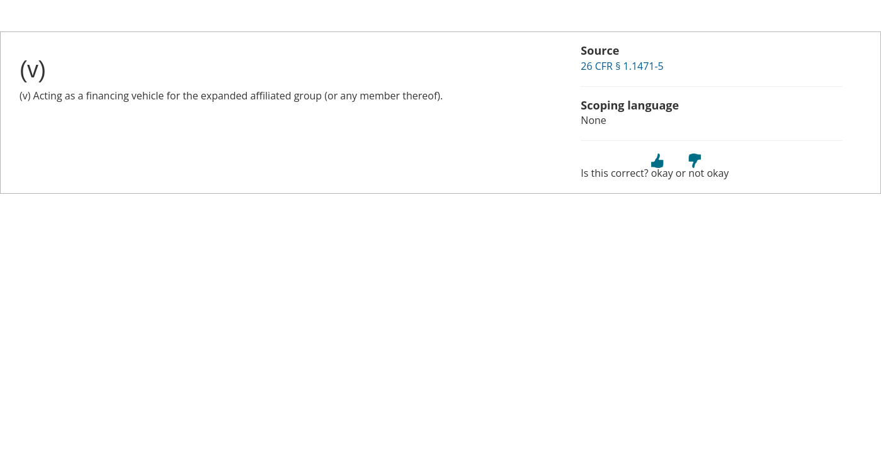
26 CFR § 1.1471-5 (622, 66)
